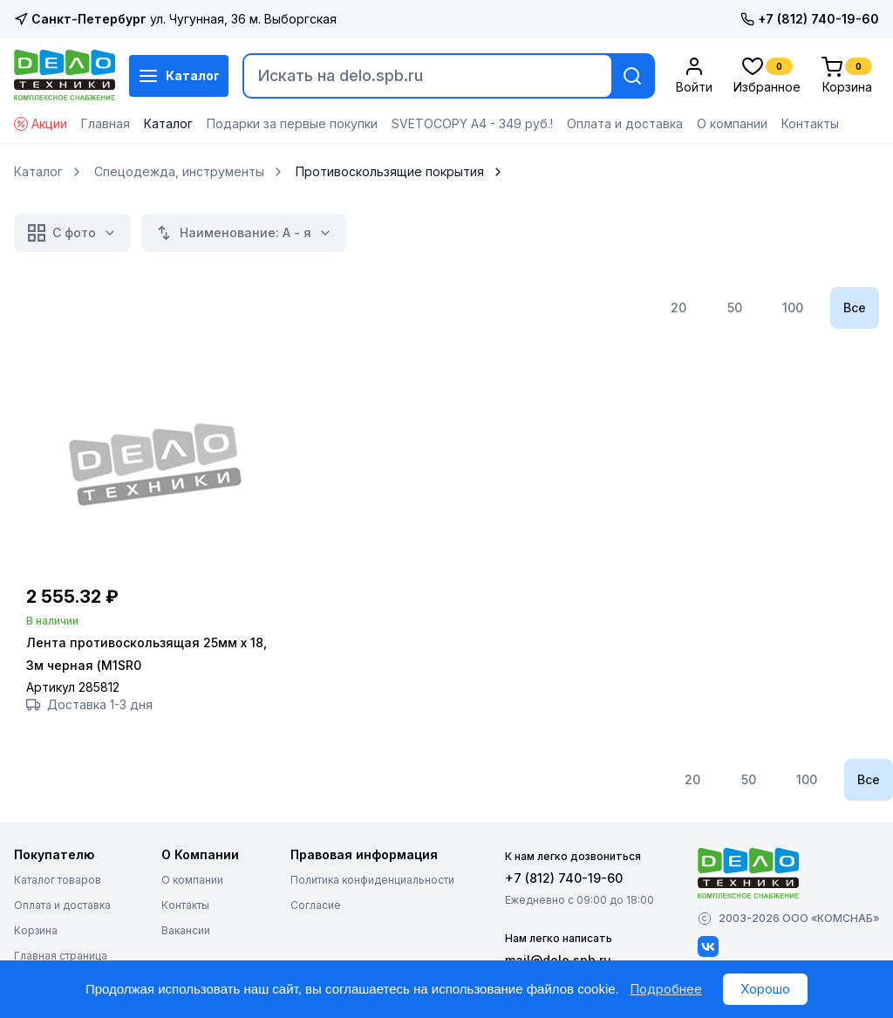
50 (734, 307)
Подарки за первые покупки (292, 123)
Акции (40, 123)
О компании (732, 123)
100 (792, 307)
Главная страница (60, 956)
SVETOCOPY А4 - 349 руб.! (472, 123)
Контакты (810, 123)
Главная (105, 123)
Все (854, 307)
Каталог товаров (57, 880)
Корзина (36, 931)
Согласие (315, 905)
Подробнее (666, 988)
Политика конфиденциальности (372, 880)
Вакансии (185, 931)
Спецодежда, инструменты (179, 172)
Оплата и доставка (625, 123)
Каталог (179, 75)
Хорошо (765, 988)
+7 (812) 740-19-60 (809, 18)
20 (678, 307)
